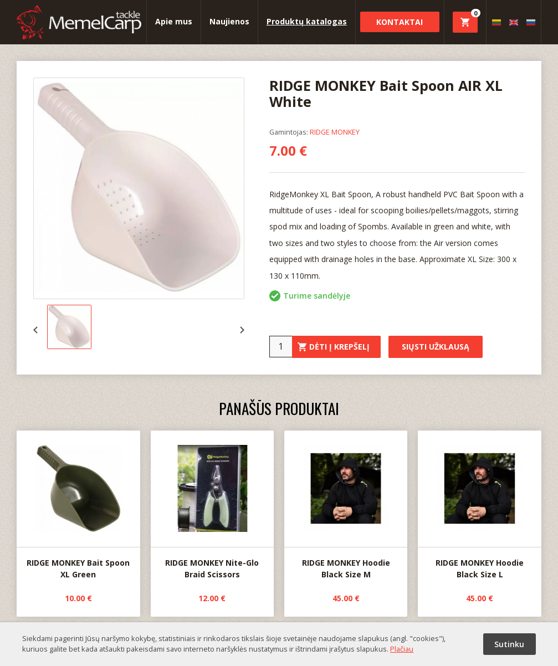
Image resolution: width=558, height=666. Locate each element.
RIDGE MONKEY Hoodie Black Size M (345, 505)
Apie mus (173, 21)
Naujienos (229, 21)
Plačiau (401, 649)
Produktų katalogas (307, 21)
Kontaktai (399, 22)
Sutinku (509, 644)
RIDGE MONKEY (335, 132)
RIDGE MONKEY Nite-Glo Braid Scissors (212, 505)
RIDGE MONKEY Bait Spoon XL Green (78, 505)
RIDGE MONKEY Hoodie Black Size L (479, 505)
